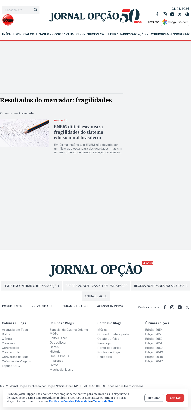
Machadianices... (61, 369)
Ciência (7, 339)
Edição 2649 (154, 352)
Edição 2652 (153, 339)
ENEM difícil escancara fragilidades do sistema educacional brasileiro (78, 132)
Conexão (8, 343)
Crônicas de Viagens (16, 361)
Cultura (110, 34)
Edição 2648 (154, 357)
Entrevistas (92, 34)
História (55, 351)
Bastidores (71, 34)
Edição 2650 (154, 348)
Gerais (54, 347)
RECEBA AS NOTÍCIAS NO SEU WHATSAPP (96, 286)
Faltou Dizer (58, 338)
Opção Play (144, 34)
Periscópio (104, 343)
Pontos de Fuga (108, 352)
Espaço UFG (11, 366)
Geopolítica (58, 342)
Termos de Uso (103, 401)
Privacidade (41, 306)
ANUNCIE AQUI (95, 296)
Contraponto (11, 352)
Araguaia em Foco (15, 330)
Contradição (10, 348)
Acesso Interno (110, 306)
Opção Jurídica (108, 339)
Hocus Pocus (59, 356)
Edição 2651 (153, 343)
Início (7, 34)
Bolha (6, 334)
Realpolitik (104, 357)
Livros (54, 365)
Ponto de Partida (109, 348)
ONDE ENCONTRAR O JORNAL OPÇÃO (31, 286)
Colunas (37, 34)
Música (102, 330)
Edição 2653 (153, 334)
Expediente (12, 306)
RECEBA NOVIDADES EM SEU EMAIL (160, 286)
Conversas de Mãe (15, 357)
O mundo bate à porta (113, 334)
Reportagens (165, 34)
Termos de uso (75, 306)
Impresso (53, 34)
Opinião (183, 34)
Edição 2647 (154, 361)
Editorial (21, 34)
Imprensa (126, 34)
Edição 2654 (154, 330)
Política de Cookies (61, 401)
